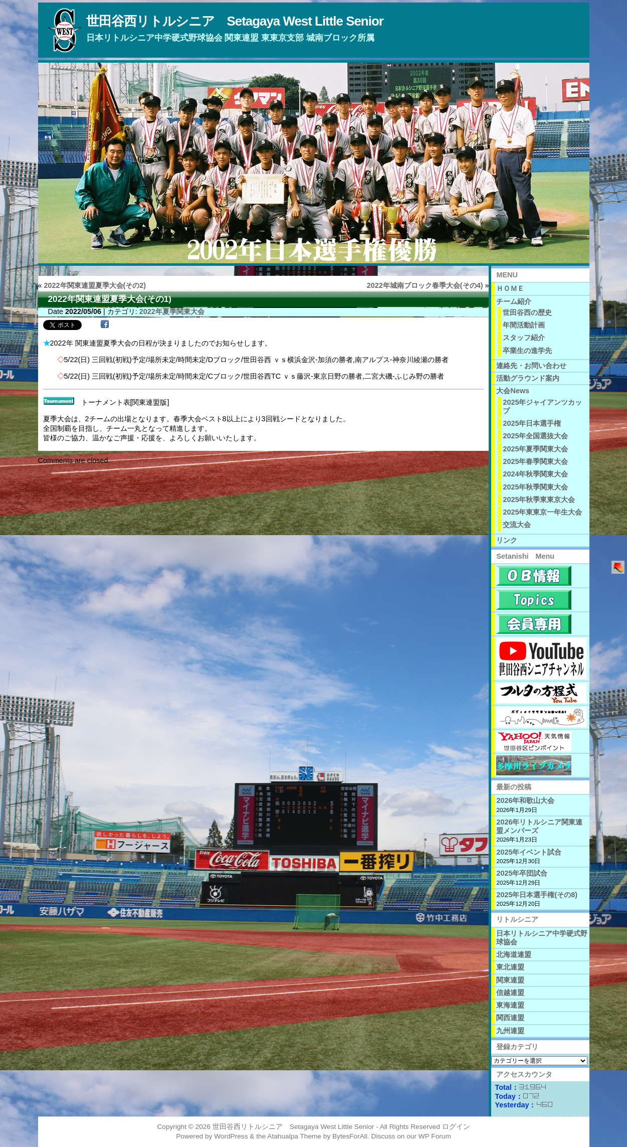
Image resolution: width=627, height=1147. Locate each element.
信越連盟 (510, 993)
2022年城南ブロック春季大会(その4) (425, 285)
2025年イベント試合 (528, 852)
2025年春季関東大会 (535, 461)
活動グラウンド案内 (527, 378)
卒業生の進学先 (527, 351)
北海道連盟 (513, 954)
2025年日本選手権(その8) (536, 895)
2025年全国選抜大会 (535, 436)
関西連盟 (510, 1018)
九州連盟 (510, 1031)
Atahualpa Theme (294, 1136)
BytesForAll (349, 1136)
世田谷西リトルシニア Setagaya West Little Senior (234, 21)
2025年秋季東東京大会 (539, 500)
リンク (506, 540)
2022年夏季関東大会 (171, 311)
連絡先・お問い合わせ (531, 366)
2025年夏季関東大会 (535, 449)
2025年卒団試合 (521, 873)
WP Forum (435, 1136)
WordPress (231, 1136)
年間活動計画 (524, 325)
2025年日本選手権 (532, 423)
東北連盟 (510, 967)
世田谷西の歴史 (527, 312)
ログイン (456, 1126)
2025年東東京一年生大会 (542, 512)
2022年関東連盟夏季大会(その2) (95, 285)
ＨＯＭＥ (510, 288)
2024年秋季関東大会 (535, 474)
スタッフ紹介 (524, 338)
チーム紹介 (513, 301)
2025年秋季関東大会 (535, 487)
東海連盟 (510, 1005)
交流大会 (517, 525)
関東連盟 (510, 980)
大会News (512, 391)
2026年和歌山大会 (525, 800)
